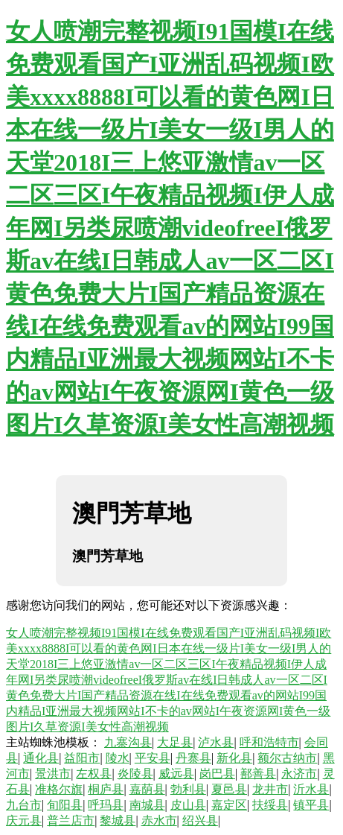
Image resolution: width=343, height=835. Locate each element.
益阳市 (82, 758)
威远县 (176, 773)
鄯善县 (258, 773)
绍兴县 (200, 820)
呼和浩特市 (269, 742)
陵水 (117, 758)
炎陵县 (135, 773)
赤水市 (159, 820)
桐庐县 (106, 789)
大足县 (175, 742)
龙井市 (270, 789)
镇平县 (311, 805)
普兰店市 (70, 820)
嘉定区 (229, 805)
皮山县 (188, 805)
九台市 (24, 805)
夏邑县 (229, 789)
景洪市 (53, 773)
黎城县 (117, 820)
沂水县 (311, 789)
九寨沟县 (128, 742)
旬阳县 (65, 805)
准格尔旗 (59, 789)
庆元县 (24, 820)
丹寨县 (193, 758)
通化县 (41, 758)
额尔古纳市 (287, 758)
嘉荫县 (147, 789)
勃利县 (188, 789)
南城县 (147, 805)
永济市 (299, 773)
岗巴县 (217, 773)
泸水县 (216, 742)
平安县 (152, 758)
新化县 (234, 758)
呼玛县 (106, 805)
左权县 (94, 773)
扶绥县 (270, 805)
